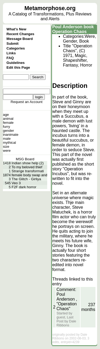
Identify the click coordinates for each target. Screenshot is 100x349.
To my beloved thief (27, 167)
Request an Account (26, 102)
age (6, 115)
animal (8, 119)
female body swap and (29, 175)
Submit (12, 44)
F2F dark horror (24, 187)
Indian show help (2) (28, 163)
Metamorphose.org (50, 8)
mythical (9, 143)
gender (8, 131)
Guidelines (15, 63)
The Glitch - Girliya (26, 179)
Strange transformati (28, 171)
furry (6, 127)
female (8, 123)
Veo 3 (16, 183)
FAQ (10, 58)
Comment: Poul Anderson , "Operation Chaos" (67, 299)
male (7, 139)
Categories (15, 48)
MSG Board (25, 159)
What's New (16, 29)
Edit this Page (18, 67)
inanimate (10, 135)
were (7, 151)
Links (11, 53)
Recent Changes (20, 34)
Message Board (19, 39)
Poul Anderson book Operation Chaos (73, 29)
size (6, 147)
